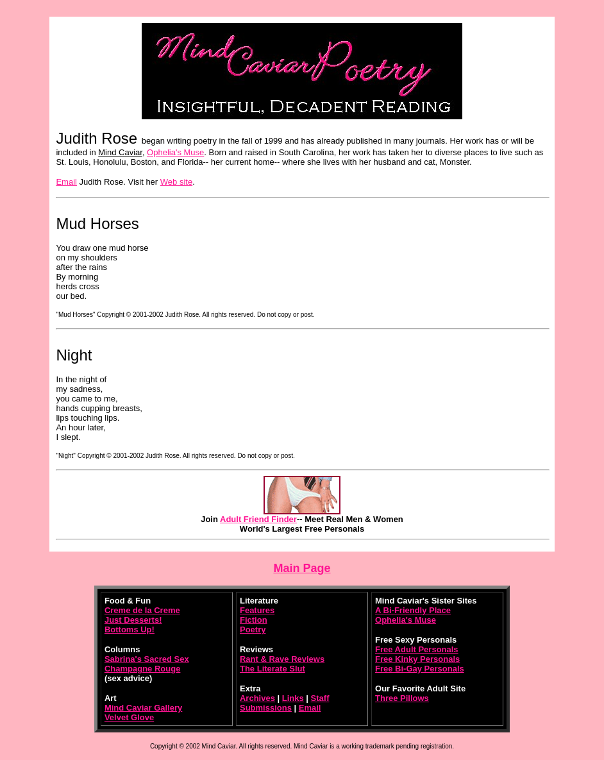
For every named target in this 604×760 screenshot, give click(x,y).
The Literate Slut (272, 668)
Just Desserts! (133, 620)
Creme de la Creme (142, 610)
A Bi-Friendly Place (413, 610)
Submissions (266, 708)
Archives (257, 698)
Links (293, 698)
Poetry (252, 629)
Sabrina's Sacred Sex (147, 659)
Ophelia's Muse (175, 152)
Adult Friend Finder (258, 519)
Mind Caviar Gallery (143, 708)
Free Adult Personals (416, 649)
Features (257, 610)
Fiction (253, 620)
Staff (320, 698)
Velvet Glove (129, 717)
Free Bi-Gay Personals (419, 668)
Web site (176, 182)
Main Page (301, 568)
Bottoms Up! (130, 629)
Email (66, 182)
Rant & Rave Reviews (282, 659)
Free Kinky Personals (417, 659)
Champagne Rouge (142, 668)
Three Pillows (402, 698)
